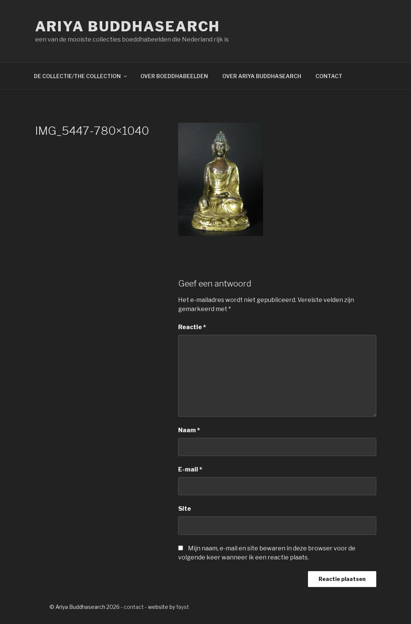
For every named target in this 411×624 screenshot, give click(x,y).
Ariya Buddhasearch (127, 26)
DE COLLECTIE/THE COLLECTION (81, 76)
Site (184, 508)
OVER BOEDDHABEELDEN (174, 76)
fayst (182, 607)
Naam (189, 430)
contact (134, 607)
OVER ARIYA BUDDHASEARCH (261, 76)
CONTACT (329, 76)
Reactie (192, 327)
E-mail (190, 469)
